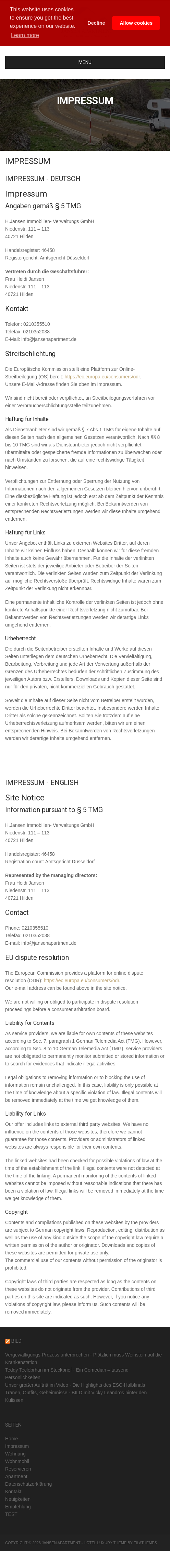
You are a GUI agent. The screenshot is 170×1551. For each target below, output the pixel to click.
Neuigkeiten (18, 1499)
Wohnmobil (17, 1461)
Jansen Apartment (61, 1543)
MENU (51, 62)
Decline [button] (96, 23)
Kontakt (13, 1491)
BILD (16, 1341)
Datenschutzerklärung (28, 1484)
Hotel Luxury (98, 1543)
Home (11, 1438)
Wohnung (15, 1453)
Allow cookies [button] (136, 23)
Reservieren (18, 1469)
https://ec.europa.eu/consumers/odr (102, 376)
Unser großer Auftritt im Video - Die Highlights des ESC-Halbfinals (75, 1385)
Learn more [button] (25, 35)
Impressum (17, 1446)
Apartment (16, 1476)
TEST (11, 1514)
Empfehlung (18, 1506)
